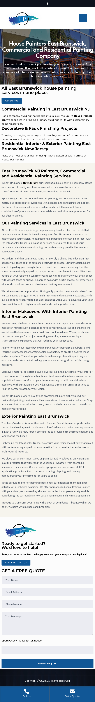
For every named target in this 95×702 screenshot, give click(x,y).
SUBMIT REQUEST (48, 663)
